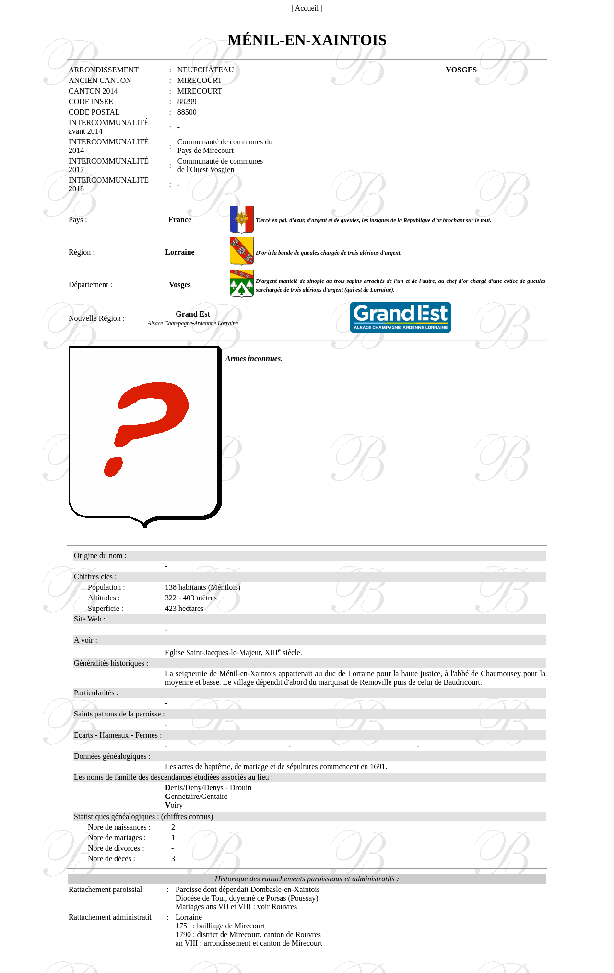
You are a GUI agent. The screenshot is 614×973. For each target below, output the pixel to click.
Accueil (307, 8)
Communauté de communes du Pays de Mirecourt (225, 146)
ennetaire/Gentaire (196, 796)
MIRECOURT (199, 80)
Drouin (240, 788)
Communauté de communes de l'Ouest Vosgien (220, 165)
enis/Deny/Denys (194, 788)
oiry (174, 805)
